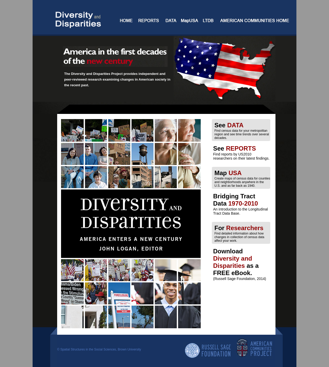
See (228, 125)
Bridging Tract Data (235, 200)
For (238, 227)
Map (228, 172)
